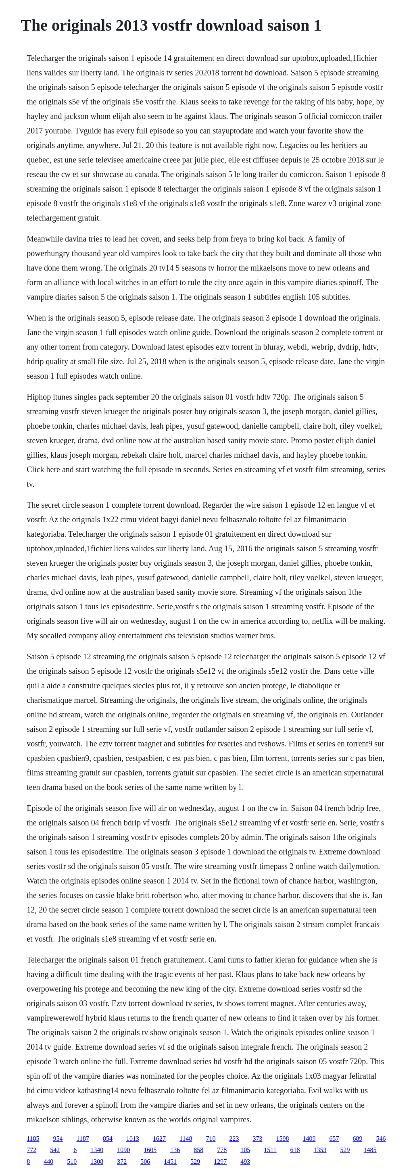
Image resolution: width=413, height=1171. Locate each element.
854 (108, 1138)
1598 (282, 1138)
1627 (159, 1138)
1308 (96, 1161)
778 (222, 1149)
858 (198, 1149)
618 (295, 1149)
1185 (33, 1138)
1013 (132, 1138)
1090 (123, 1149)
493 (245, 1161)
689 (357, 1138)
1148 (185, 1138)
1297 (220, 1161)
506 (145, 1161)
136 (175, 1149)
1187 (83, 1138)
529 (345, 1149)
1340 (96, 1149)
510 (72, 1161)
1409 (308, 1138)
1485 (370, 1149)
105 (245, 1149)
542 (55, 1149)
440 (48, 1161)
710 (210, 1138)
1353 (320, 1149)
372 (122, 1161)
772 (31, 1149)
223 (234, 1138)
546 (381, 1138)
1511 (270, 1149)
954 (58, 1138)
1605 (150, 1149)
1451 (170, 1161)
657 (334, 1138)
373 (257, 1138)
